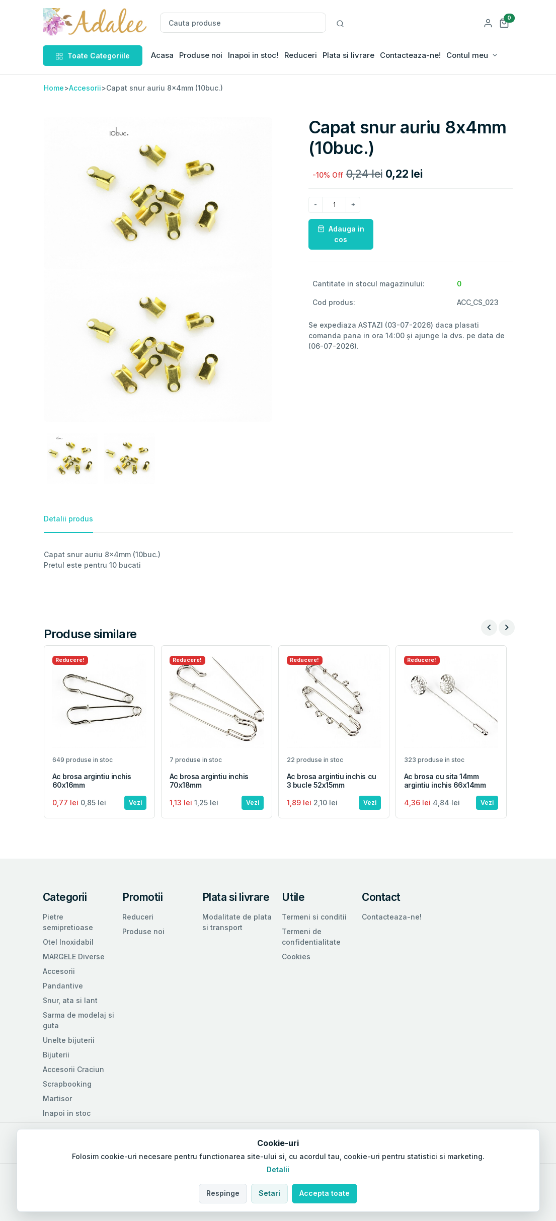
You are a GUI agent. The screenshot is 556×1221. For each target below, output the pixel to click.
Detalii (278, 1169)
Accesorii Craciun (73, 1069)
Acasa (162, 55)
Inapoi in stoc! (253, 55)
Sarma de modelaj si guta (78, 1020)
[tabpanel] (278, 559)
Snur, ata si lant (70, 1000)
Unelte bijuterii (69, 1040)
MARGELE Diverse (74, 956)
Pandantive (63, 985)
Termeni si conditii (314, 916)
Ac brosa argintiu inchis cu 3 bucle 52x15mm (331, 780)
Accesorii (85, 88)
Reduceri (300, 55)
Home (54, 88)
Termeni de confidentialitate (311, 936)
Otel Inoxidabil (68, 942)
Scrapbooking (67, 1084)
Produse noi (200, 55)
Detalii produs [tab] (68, 518)
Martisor (57, 1098)
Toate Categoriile (92, 55)
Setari (269, 1193)
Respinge (223, 1193)
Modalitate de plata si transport (237, 922)
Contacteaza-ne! (410, 55)
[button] (504, 22)
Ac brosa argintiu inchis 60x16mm (91, 780)
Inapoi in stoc (67, 1113)
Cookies (296, 956)
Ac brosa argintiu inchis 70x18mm (209, 780)
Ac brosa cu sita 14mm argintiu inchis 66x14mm (445, 780)
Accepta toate (324, 1193)
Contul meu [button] (467, 55)
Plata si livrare (348, 55)
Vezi (135, 802)
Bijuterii (56, 1054)
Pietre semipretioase (68, 922)
